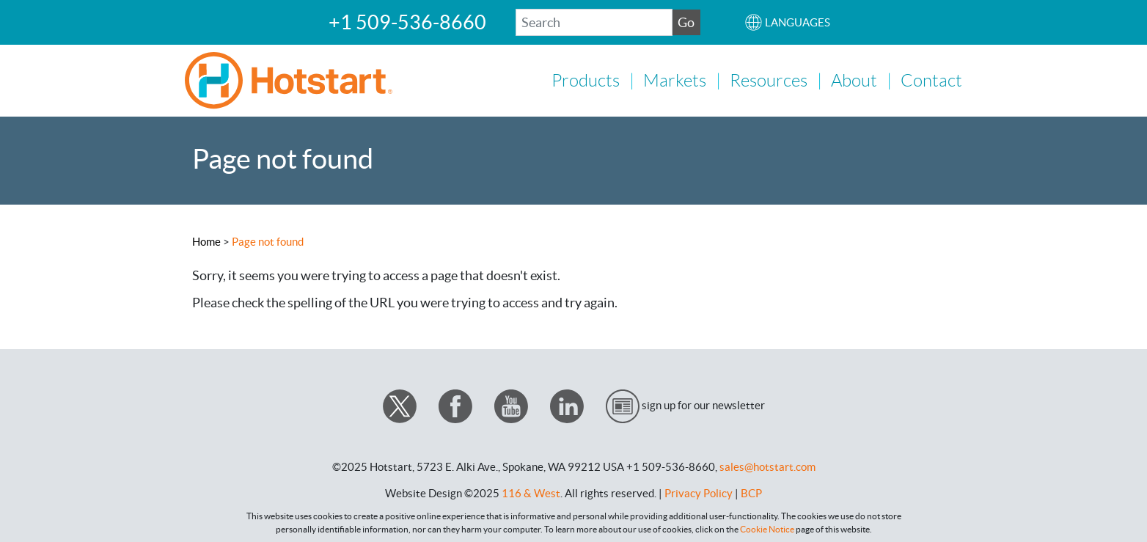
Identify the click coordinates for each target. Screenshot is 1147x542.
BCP (751, 492)
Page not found (268, 240)
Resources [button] (768, 79)
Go (686, 22)
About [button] (854, 79)
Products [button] (585, 79)
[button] (787, 22)
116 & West (531, 492)
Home (206, 240)
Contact (931, 79)
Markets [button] (674, 79)
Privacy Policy (698, 492)
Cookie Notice (767, 527)
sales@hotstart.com (767, 465)
